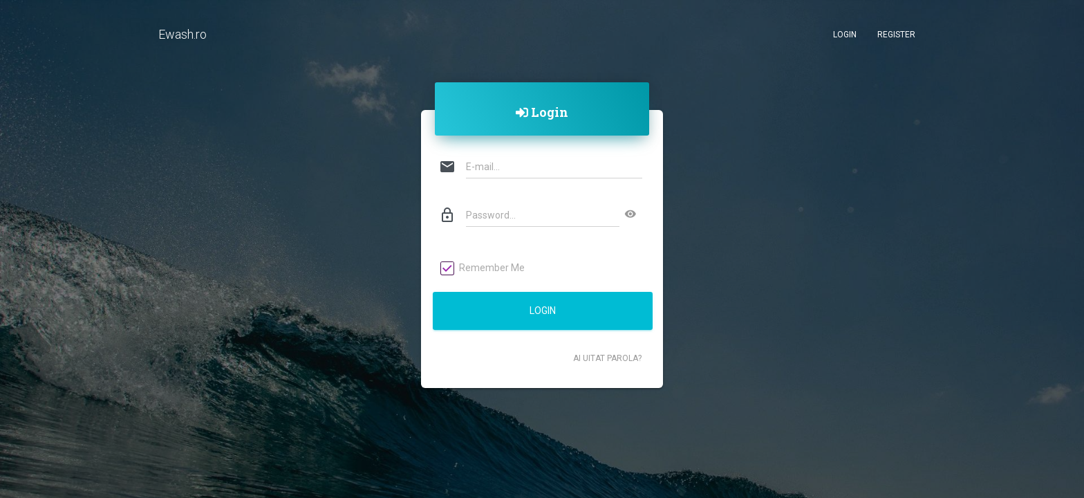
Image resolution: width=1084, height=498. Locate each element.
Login (845, 34)
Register (896, 34)
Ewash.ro (182, 34)
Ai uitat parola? (607, 358)
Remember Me (483, 268)
